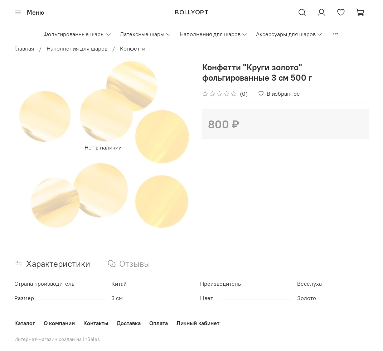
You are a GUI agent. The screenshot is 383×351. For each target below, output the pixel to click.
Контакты (95, 323)
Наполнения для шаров (213, 34)
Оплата (158, 323)
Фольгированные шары (77, 34)
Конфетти (132, 48)
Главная (24, 48)
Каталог (24, 323)
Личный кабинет (197, 323)
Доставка (129, 323)
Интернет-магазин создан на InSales (57, 339)
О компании (59, 323)
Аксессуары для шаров (289, 34)
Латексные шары (145, 34)
